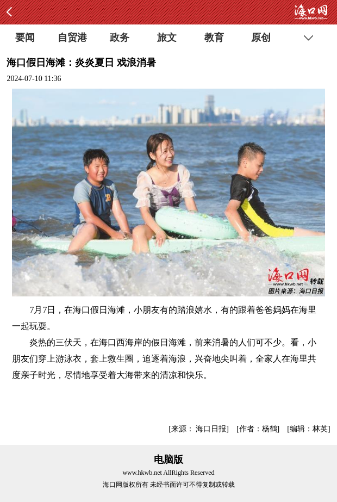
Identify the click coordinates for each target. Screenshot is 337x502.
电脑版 (168, 459)
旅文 (167, 37)
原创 (261, 37)
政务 (119, 37)
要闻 (25, 37)
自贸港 (72, 37)
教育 (214, 37)
